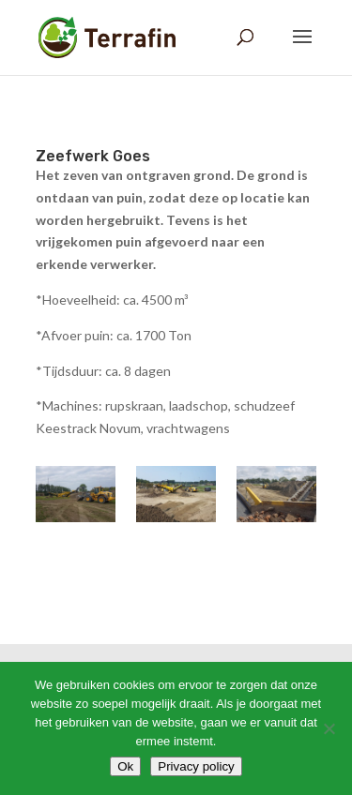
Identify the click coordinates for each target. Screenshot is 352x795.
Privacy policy (196, 766)
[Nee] (328, 728)
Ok (125, 766)
